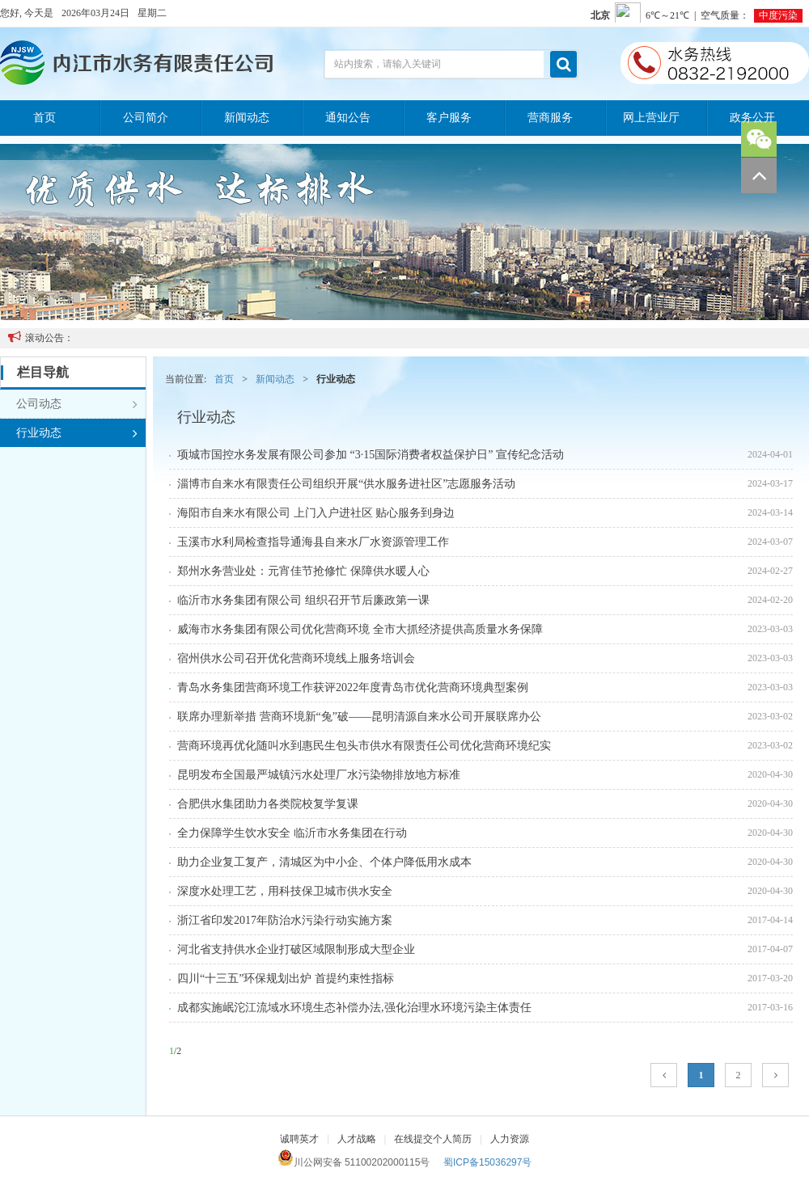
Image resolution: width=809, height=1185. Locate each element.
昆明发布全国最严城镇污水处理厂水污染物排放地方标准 (318, 775)
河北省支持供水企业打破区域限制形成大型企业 (296, 949)
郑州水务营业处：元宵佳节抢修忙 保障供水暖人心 (303, 571)
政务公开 (752, 118)
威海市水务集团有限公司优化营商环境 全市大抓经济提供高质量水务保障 (360, 629)
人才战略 (356, 1139)
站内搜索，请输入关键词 (387, 64)
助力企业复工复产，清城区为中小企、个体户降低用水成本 (324, 862)
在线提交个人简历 (433, 1139)
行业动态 (77, 433)
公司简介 (145, 118)
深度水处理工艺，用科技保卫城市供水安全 (284, 891)
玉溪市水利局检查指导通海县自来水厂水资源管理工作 (313, 542)
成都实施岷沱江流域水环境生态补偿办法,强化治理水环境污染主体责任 (354, 1008)
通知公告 (348, 118)
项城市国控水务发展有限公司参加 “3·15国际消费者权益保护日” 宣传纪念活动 (370, 455)
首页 (44, 118)
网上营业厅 (651, 118)
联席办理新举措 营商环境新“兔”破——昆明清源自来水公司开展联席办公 (359, 717)
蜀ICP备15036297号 (487, 1162)
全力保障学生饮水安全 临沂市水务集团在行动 (292, 833)
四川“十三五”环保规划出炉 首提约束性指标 (285, 978)
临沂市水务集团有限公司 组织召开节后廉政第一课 (303, 600)
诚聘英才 (299, 1139)
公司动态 (77, 404)
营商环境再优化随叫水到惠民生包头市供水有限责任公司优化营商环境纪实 (364, 746)
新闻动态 (246, 118)
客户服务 (449, 118)
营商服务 (550, 118)
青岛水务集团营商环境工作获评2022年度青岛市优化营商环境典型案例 (352, 687)
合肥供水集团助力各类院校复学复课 (267, 804)
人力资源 (509, 1139)
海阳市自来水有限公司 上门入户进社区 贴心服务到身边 (316, 513)
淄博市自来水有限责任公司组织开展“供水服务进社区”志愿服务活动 (346, 484)
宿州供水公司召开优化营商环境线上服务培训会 (296, 658)
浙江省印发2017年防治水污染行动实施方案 (284, 920)
